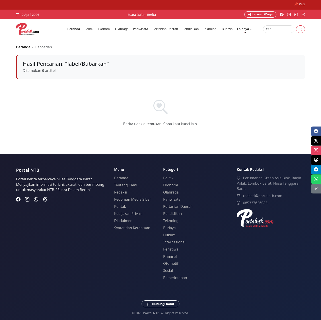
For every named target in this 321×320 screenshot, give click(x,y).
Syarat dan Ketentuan (132, 227)
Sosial (168, 270)
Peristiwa (171, 249)
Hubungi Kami (160, 304)
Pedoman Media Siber (132, 199)
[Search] (278, 29)
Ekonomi (104, 29)
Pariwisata (140, 29)
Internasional (174, 242)
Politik (88, 29)
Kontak (120, 206)
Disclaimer (123, 220)
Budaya (227, 29)
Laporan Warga (260, 14)
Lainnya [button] (244, 29)
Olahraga (121, 29)
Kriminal (170, 256)
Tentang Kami (125, 185)
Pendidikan (191, 29)
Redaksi (120, 192)
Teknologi (210, 29)
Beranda (73, 29)
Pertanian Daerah (165, 29)
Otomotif (170, 263)
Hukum (169, 234)
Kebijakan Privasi (128, 213)
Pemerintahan (175, 277)
